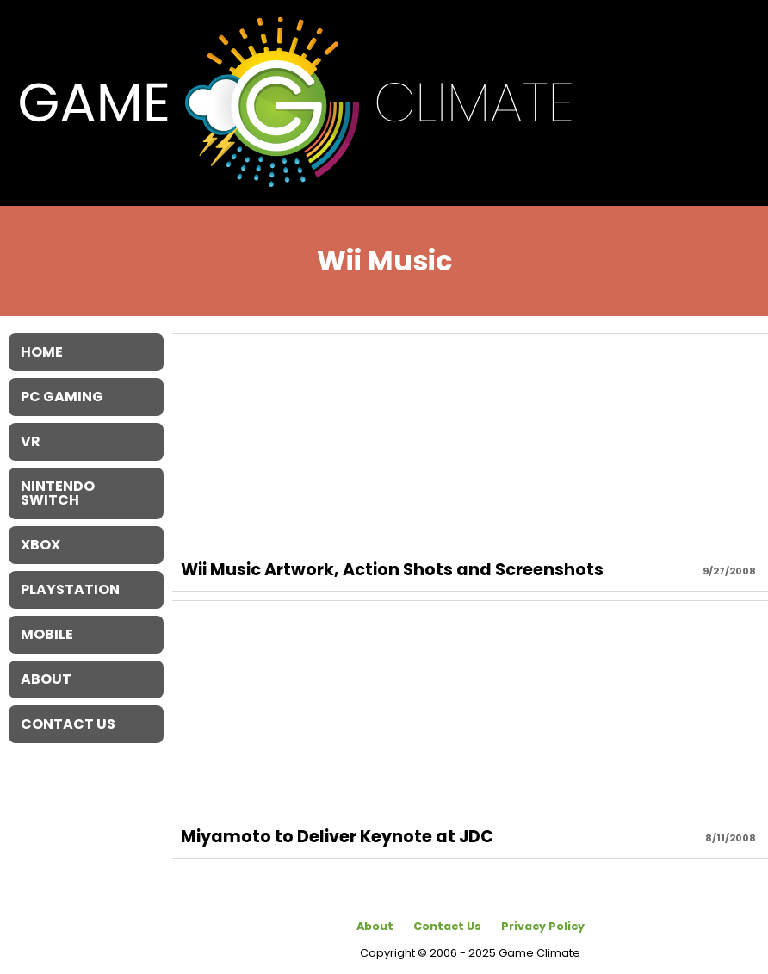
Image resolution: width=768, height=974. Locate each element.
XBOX (40, 545)
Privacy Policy (543, 926)
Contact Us (447, 926)
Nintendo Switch (58, 493)
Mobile (47, 634)
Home (42, 352)
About (374, 926)
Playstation (70, 589)
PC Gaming (62, 396)
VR (30, 441)
